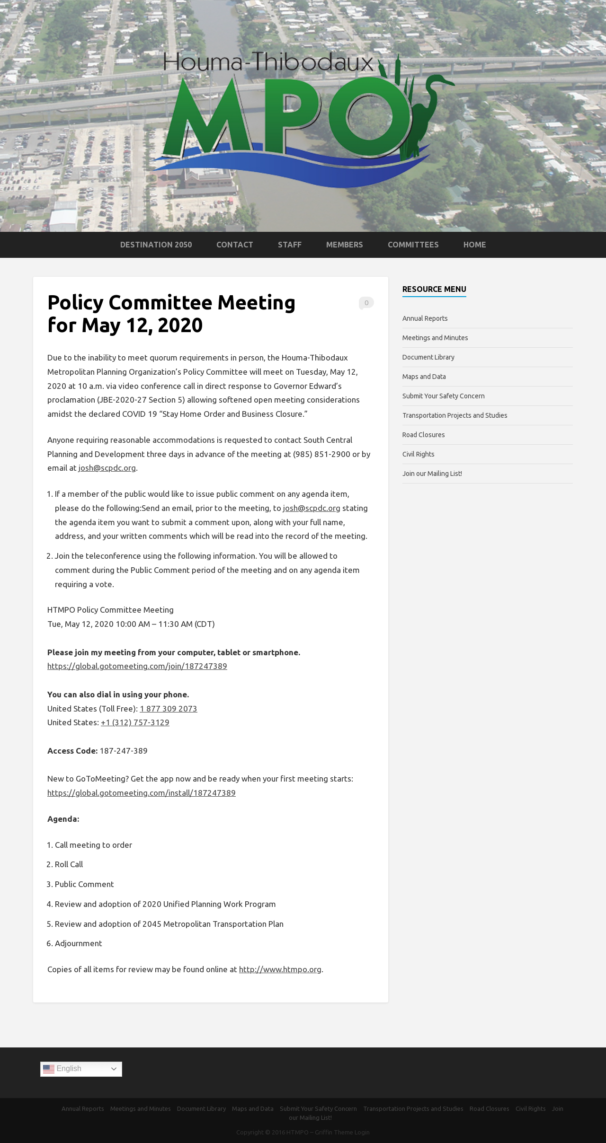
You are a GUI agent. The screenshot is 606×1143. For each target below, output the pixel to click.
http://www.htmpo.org (280, 969)
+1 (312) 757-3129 (135, 722)
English (62, 1069)
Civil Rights (418, 454)
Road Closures (423, 435)
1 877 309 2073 (168, 708)
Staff (290, 244)
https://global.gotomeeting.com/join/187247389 (137, 665)
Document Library (428, 357)
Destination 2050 (156, 244)
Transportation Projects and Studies (455, 415)
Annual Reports (425, 318)
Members (344, 244)
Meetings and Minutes (435, 338)
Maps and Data (424, 376)
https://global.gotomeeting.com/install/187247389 (141, 792)
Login (362, 1132)
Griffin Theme (334, 1132)
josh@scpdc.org (107, 467)
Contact (234, 244)
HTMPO (297, 1132)
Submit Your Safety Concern (443, 396)
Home (474, 244)
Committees (413, 244)
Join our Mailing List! (432, 473)
